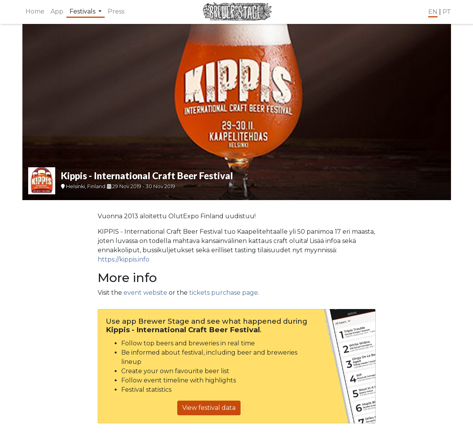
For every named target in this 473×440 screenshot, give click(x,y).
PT (446, 11)
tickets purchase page (223, 292)
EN (432, 11)
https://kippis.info (123, 259)
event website (145, 292)
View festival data (209, 407)
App (57, 11)
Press (116, 11)
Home (34, 11)
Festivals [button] (83, 11)
